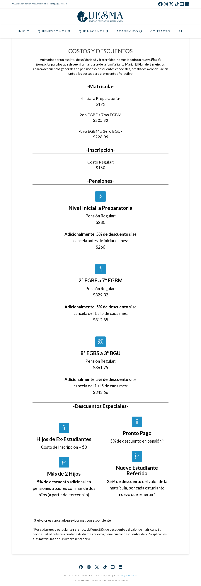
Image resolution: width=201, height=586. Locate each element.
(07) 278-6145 (60, 3)
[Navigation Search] (181, 31)
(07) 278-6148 (128, 576)
